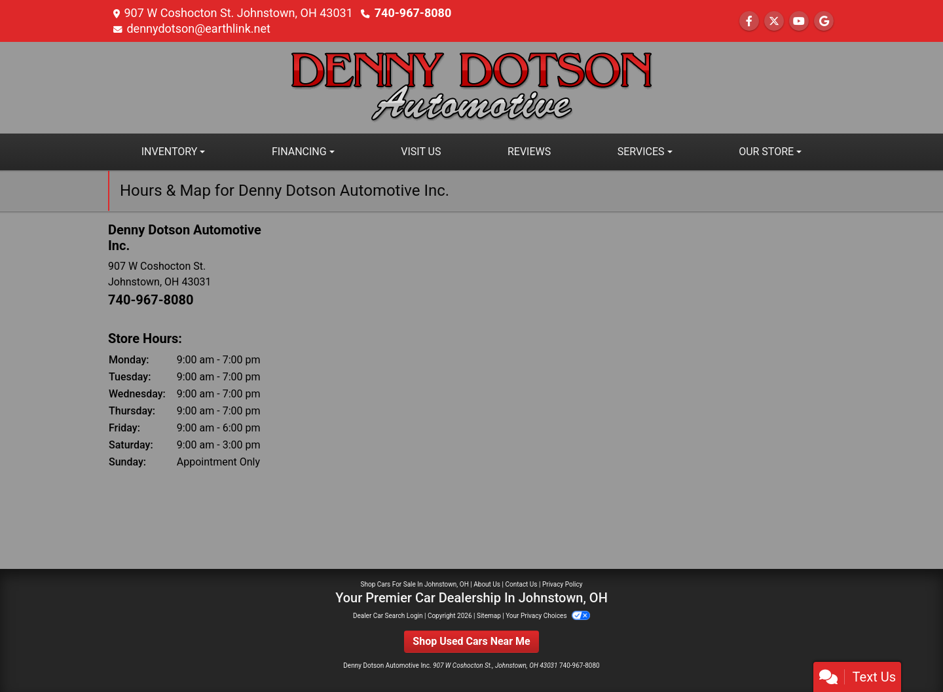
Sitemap (489, 615)
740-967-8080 (413, 13)
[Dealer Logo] (471, 87)
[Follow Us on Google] (824, 21)
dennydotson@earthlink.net (198, 28)
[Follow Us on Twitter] (774, 21)
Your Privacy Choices (548, 615)
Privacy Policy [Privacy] (562, 584)
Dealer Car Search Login (388, 615)
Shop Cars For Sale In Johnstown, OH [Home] (415, 584)
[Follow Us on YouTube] (799, 21)
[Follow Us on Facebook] (749, 21)
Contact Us (521, 584)
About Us (486, 584)
